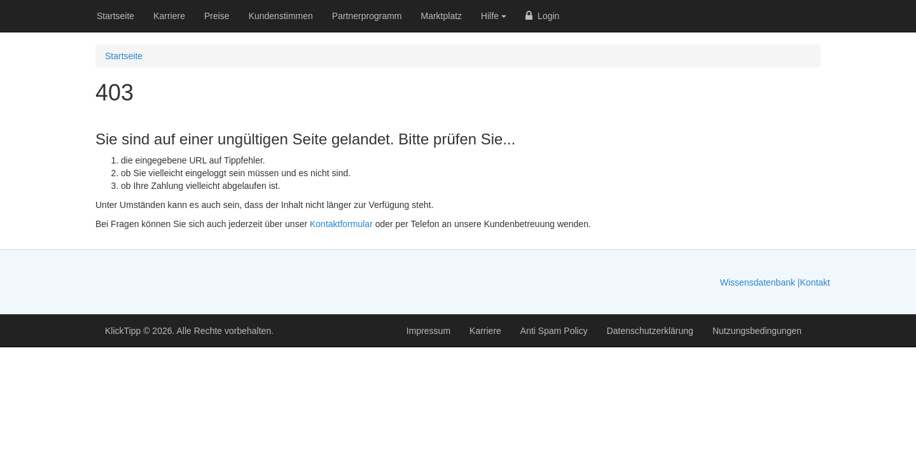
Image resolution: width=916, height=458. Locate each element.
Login (542, 16)
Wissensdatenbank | (760, 282)
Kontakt (815, 282)
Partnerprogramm (367, 16)
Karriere (169, 16)
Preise (217, 16)
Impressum (428, 331)
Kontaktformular (341, 224)
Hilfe (493, 16)
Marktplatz (441, 16)
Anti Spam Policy (554, 331)
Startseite (115, 16)
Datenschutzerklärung (650, 331)
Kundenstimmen (281, 16)
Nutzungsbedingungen (757, 331)
